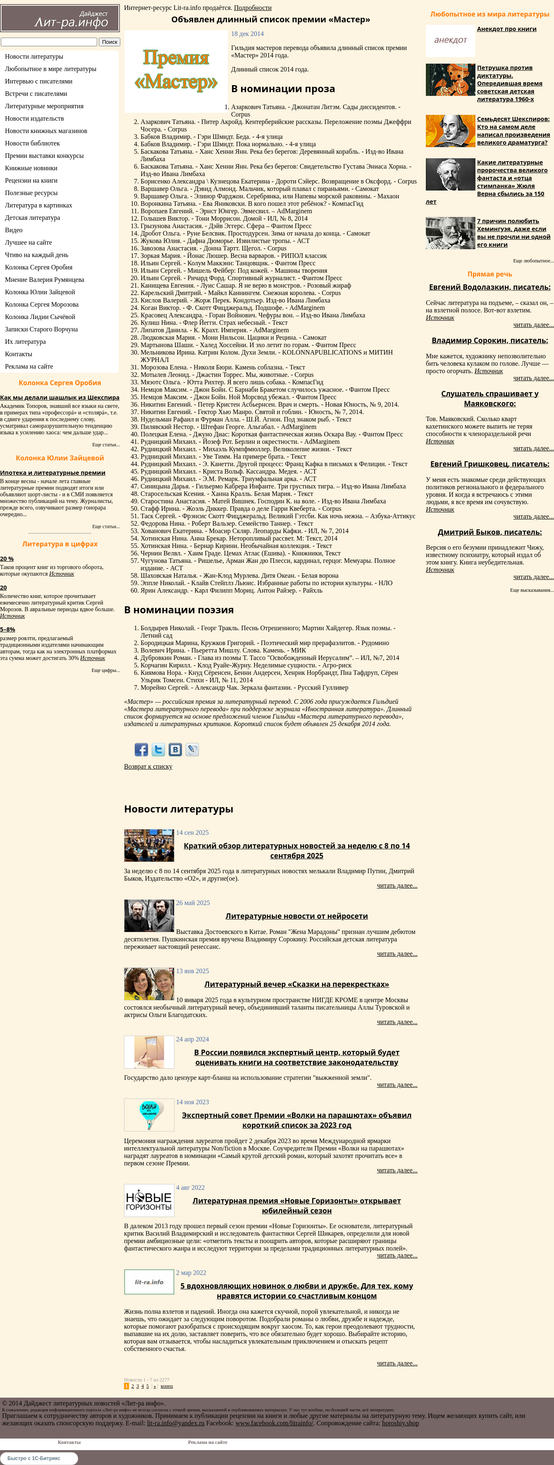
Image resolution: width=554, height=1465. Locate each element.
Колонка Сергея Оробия (38, 267)
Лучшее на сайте (28, 242)
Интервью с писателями (38, 81)
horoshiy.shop (400, 1423)
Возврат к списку (148, 766)
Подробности (253, 7)
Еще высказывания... (532, 590)
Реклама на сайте (29, 366)
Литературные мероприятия (44, 106)
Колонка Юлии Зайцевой (40, 291)
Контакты (18, 353)
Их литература (25, 341)
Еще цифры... (105, 670)
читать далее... (397, 885)
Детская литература (32, 217)
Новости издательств (34, 118)
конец (167, 1386)
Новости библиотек (32, 143)
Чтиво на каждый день (36, 254)
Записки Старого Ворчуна (41, 329)
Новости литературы (34, 56)
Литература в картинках (38, 205)
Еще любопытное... (533, 261)
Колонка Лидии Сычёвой (40, 316)
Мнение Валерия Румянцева (44, 279)
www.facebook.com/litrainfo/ (274, 1423)
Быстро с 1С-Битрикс (33, 1458)
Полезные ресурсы (31, 192)
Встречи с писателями (36, 93)
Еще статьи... (106, 445)
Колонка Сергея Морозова (42, 304)
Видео (13, 229)
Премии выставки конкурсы (44, 155)
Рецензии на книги (31, 180)
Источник (61, 574)
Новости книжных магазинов (46, 130)
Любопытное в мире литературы (50, 68)
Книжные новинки (31, 168)
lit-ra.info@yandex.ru (176, 1423)
